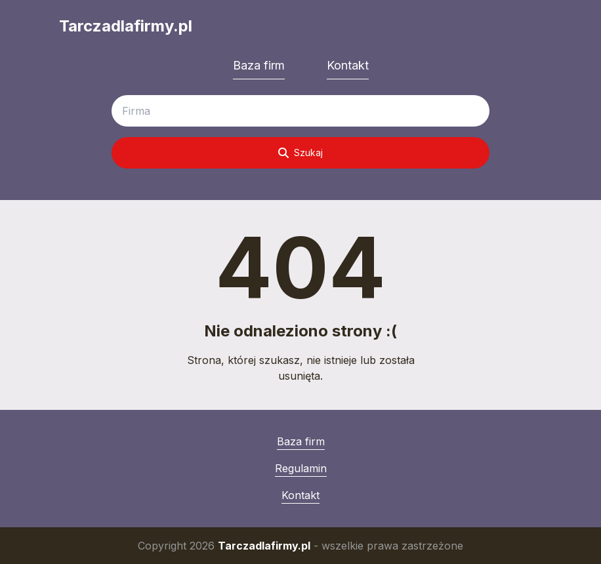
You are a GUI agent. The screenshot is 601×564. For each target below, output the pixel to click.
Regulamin (301, 468)
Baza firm (259, 65)
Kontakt (348, 65)
